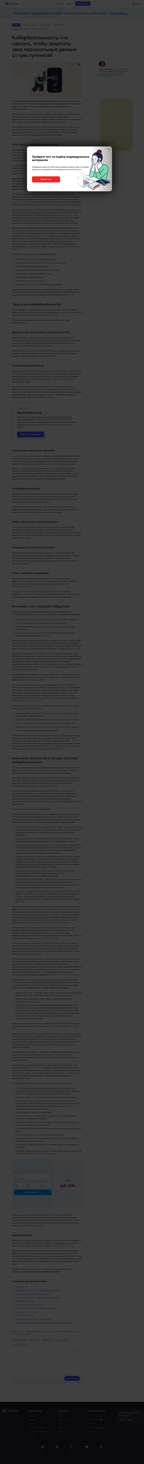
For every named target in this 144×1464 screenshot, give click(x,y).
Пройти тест (46, 179)
